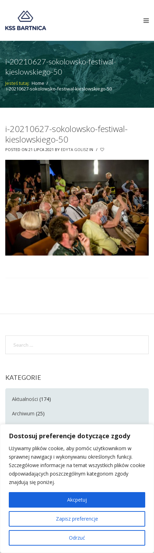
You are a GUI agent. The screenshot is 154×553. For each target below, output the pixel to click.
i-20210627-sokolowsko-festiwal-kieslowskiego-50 (66, 134)
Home (38, 83)
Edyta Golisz (74, 149)
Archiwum (23, 413)
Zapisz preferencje (77, 518)
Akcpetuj (77, 499)
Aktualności (25, 399)
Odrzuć (77, 537)
